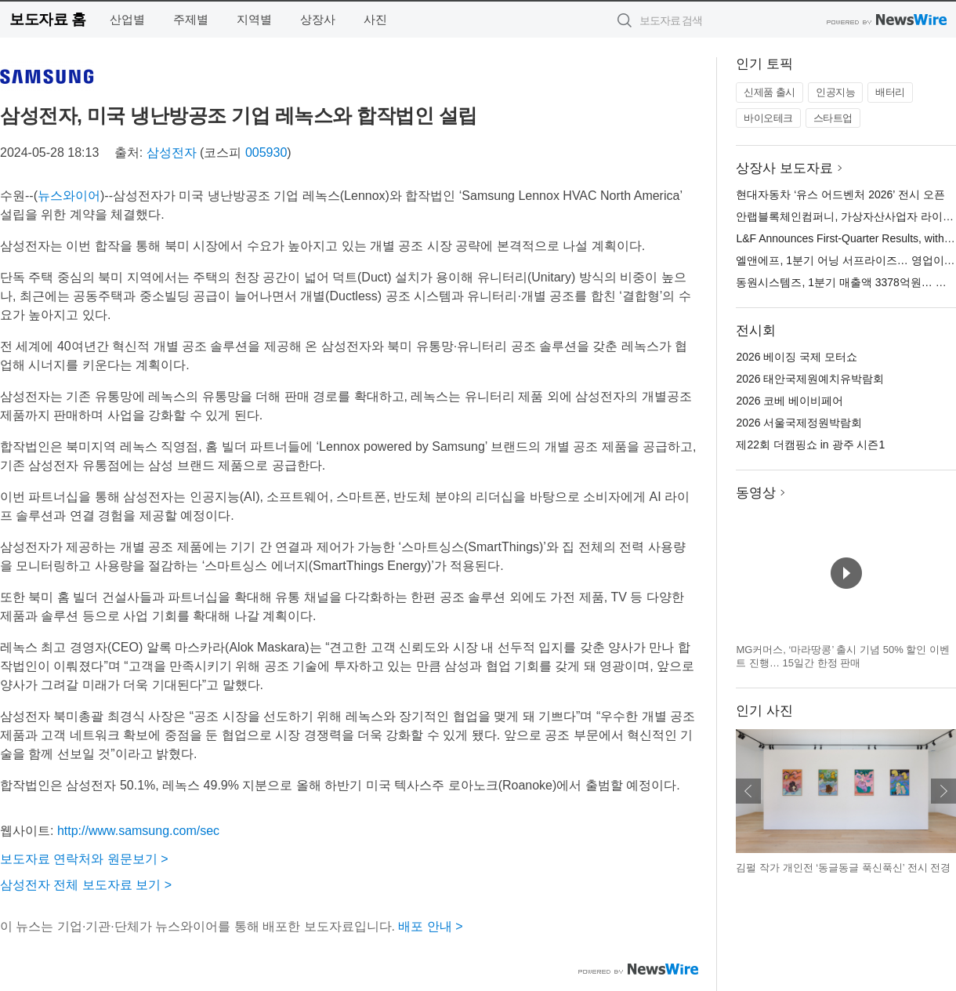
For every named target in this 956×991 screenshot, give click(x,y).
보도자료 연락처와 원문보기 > (84, 859)
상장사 (317, 19)
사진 (375, 19)
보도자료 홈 (47, 19)
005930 (266, 152)
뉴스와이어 (69, 195)
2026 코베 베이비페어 (789, 400)
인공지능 (835, 92)
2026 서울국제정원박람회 (799, 422)
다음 (943, 791)
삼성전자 (172, 152)
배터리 (890, 92)
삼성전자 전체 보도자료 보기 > (86, 884)
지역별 (254, 19)
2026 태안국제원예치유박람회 (810, 378)
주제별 (190, 19)
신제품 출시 (769, 92)
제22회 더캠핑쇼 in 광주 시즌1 (810, 444)
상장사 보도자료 (784, 168)
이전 (748, 791)
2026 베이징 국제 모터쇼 (796, 356)
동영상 (756, 492)
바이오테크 (768, 118)
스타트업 (833, 118)
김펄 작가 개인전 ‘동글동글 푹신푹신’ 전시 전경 (843, 867)
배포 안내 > (430, 926)
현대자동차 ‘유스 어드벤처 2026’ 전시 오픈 (840, 194)
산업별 (127, 19)
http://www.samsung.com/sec (138, 830)
